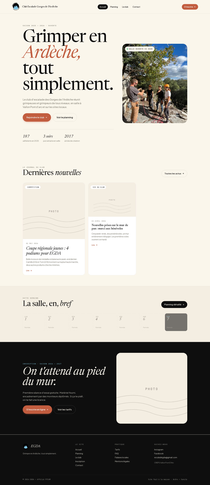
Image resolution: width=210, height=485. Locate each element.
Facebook (159, 453)
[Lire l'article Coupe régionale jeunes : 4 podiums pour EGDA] (54, 229)
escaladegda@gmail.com (165, 457)
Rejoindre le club (37, 117)
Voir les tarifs (65, 409)
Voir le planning (65, 117)
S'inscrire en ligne (37, 409)
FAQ (117, 453)
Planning (114, 7)
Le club (125, 7)
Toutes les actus (174, 173)
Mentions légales (122, 461)
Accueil (103, 7)
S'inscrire (190, 7)
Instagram (158, 449)
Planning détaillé (174, 304)
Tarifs (117, 449)
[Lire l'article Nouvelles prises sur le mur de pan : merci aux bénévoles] (112, 229)
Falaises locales (122, 457)
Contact (136, 7)
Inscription (80, 461)
